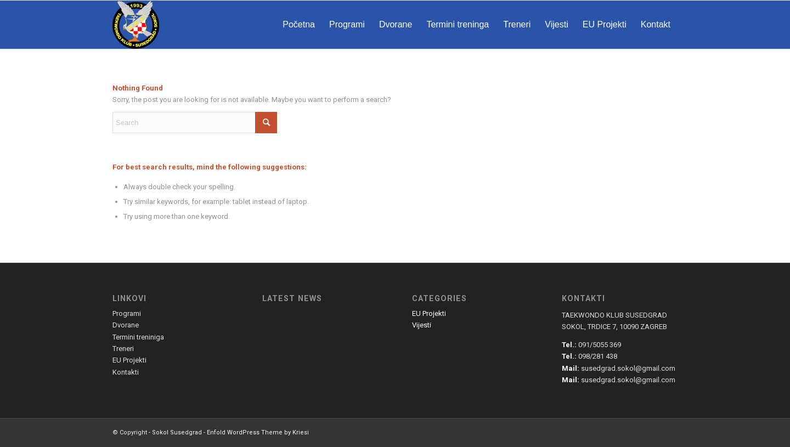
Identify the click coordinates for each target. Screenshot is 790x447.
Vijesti (421, 325)
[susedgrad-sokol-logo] (135, 25)
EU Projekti (429, 313)
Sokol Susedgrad (177, 432)
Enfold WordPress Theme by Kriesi (258, 432)
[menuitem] (298, 25)
